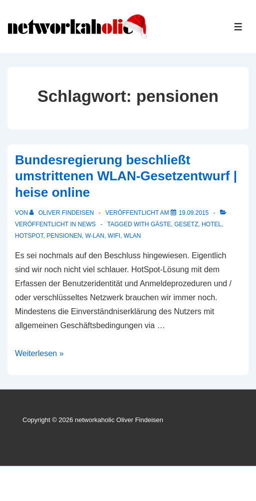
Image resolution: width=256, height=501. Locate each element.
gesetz (186, 224)
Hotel (212, 224)
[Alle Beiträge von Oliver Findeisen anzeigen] (62, 212)
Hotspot (29, 235)
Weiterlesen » (39, 353)
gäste (161, 224)
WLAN (132, 235)
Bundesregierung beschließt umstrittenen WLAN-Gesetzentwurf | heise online (126, 176)
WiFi (114, 235)
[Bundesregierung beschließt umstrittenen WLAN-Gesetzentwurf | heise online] (194, 212)
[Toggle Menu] (238, 26)
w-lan (94, 235)
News (87, 224)
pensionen (64, 235)
